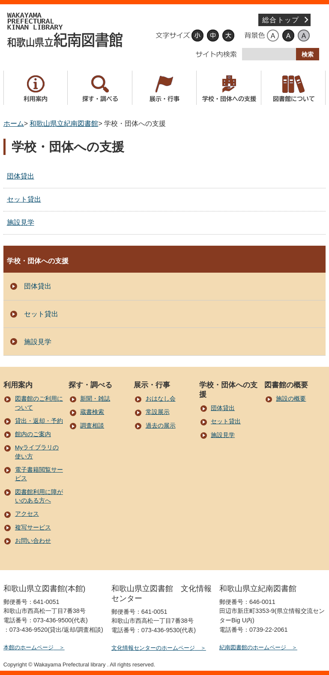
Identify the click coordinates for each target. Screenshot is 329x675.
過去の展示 (161, 425)
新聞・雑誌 (95, 398)
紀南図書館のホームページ (252, 647)
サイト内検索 (216, 54)
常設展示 (158, 412)
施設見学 (20, 222)
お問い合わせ (33, 541)
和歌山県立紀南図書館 (65, 30)
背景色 (254, 35)
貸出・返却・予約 (39, 421)
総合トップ (280, 20)
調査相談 (92, 425)
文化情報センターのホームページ (153, 648)
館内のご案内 (33, 434)
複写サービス (33, 527)
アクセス (27, 514)
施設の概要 (291, 398)
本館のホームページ (28, 647)
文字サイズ (173, 35)
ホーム (13, 123)
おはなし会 (161, 398)
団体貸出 (20, 176)
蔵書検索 (92, 412)
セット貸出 (24, 199)
